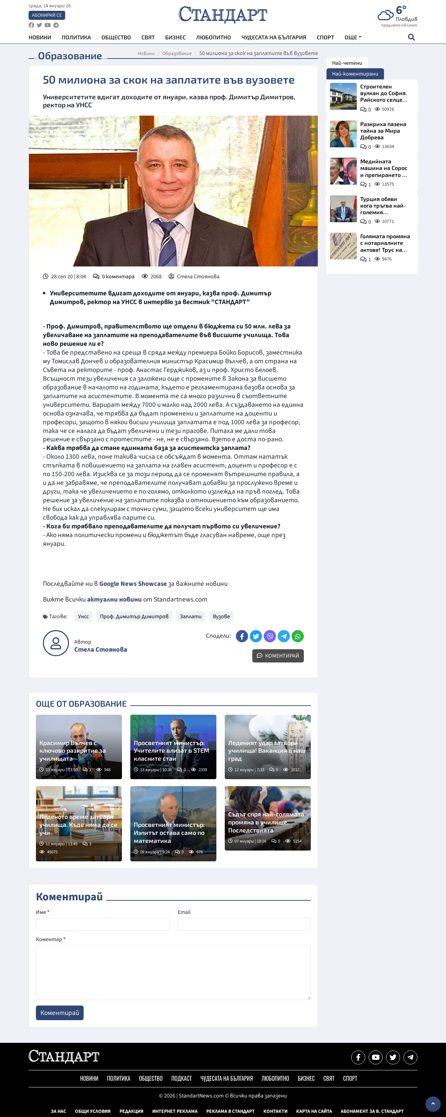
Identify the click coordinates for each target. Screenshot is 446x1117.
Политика (76, 38)
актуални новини (114, 599)
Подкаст (181, 1078)
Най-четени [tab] (347, 63)
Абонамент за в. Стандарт (372, 1111)
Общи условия (93, 1111)
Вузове (221, 616)
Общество (116, 38)
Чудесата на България (273, 38)
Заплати (191, 616)
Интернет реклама (175, 1111)
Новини (40, 38)
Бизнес (175, 38)
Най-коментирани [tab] (355, 74)
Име (42, 912)
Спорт (325, 38)
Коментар (51, 939)
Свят (148, 38)
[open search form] (411, 38)
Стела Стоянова (100, 649)
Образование (177, 53)
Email (184, 912)
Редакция (132, 1111)
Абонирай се (47, 16)
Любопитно (213, 38)
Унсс (83, 616)
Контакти (275, 1111)
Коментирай (278, 655)
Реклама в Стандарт (230, 1111)
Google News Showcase (134, 584)
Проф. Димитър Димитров (134, 616)
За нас (58, 1111)
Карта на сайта (314, 1111)
